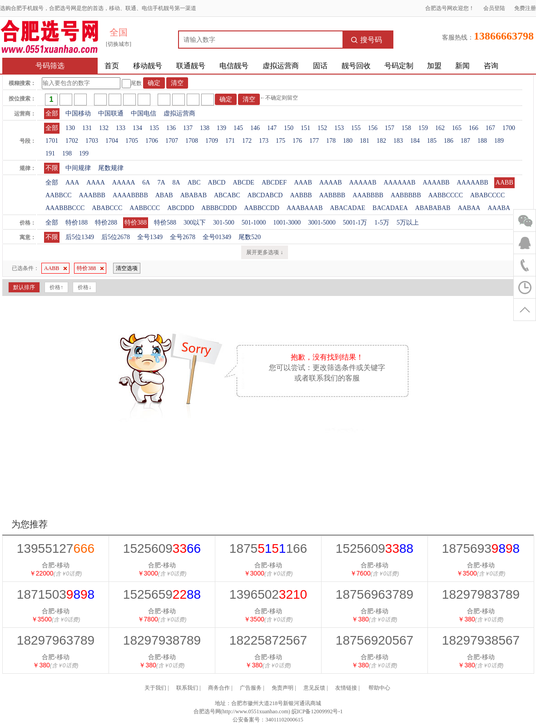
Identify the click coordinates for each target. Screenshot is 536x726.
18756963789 (374, 594)
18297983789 (481, 594)
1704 (111, 140)
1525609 (162, 548)
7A (161, 182)
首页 (111, 66)
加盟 (434, 66)
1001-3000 (287, 222)
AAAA (95, 182)
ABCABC (227, 195)
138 (204, 128)
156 (372, 128)
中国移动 (78, 113)
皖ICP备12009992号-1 (317, 711)
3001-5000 (322, 222)
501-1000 (254, 222)
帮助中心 (379, 688)
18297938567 (481, 640)
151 (305, 128)
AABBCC (58, 195)
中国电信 (143, 113)
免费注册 (525, 8)
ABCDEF (274, 182)
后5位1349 (79, 237)
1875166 (268, 548)
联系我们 (187, 688)
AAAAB (330, 182)
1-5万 (381, 222)
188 (482, 140)
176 (297, 140)
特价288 (106, 222)
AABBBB (332, 195)
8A (176, 182)
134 (137, 128)
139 (221, 128)
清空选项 (127, 268)
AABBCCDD (261, 208)
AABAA (469, 208)
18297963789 (55, 640)
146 (255, 128)
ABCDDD (180, 208)
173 (263, 140)
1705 (131, 140)
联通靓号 (190, 66)
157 (389, 128)
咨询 (491, 66)
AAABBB (92, 195)
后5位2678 (115, 237)
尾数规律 (111, 168)
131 (87, 128)
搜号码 (366, 40)
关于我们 (155, 688)
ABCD (217, 182)
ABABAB (193, 195)
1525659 (162, 594)
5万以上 (408, 222)
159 (423, 128)
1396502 (268, 594)
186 (448, 140)
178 (331, 140)
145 (238, 128)
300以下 (195, 222)
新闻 (462, 66)
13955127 (55, 548)
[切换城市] (118, 44)
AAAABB (435, 182)
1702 (71, 140)
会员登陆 (494, 8)
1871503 (55, 594)
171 (230, 140)
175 (280, 140)
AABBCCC (144, 208)
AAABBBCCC (64, 208)
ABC (194, 182)
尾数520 (249, 237)
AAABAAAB (305, 208)
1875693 (481, 548)
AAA (72, 182)
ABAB (164, 195)
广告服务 (251, 688)
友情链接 (346, 688)
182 (381, 140)
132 (104, 128)
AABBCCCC (445, 195)
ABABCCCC (487, 195)
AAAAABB (472, 182)
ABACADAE (347, 208)
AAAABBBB (130, 195)
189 (499, 140)
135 (154, 128)
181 (364, 140)
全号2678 (182, 237)
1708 (191, 140)
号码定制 (398, 66)
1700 (508, 128)
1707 (171, 140)
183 (398, 140)
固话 (320, 66)
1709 (211, 140)
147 (272, 128)
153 (339, 128)
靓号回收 (356, 66)
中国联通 (111, 113)
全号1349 (150, 237)
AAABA (498, 208)
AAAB (303, 182)
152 (322, 128)
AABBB (301, 195)
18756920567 (374, 640)
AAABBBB (367, 195)
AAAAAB (363, 182)
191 (50, 153)
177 (314, 140)
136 (171, 128)
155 (356, 128)
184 (415, 140)
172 (247, 140)
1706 (151, 140)
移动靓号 (147, 66)
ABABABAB (433, 208)
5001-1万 (355, 222)
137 (188, 128)
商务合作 (219, 688)
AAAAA (123, 182)
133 (120, 128)
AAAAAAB (399, 182)
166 (473, 128)
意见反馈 (314, 688)
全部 (51, 113)
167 (490, 128)
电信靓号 (233, 66)
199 (84, 153)
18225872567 (268, 640)
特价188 (76, 222)
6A (146, 182)
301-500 (223, 222)
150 (288, 128)
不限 (51, 168)
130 (70, 128)
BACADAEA (390, 208)
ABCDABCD (265, 195)
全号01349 (217, 237)
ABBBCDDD (219, 208)
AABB (504, 182)
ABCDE (243, 182)
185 (432, 140)
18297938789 (162, 640)
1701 (51, 140)
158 (406, 128)
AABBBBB (406, 195)
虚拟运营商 (281, 66)
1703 (91, 140)
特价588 (165, 222)
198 (67, 153)
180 (347, 140)
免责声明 (282, 688)
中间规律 (78, 168)
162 (440, 128)
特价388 (135, 222)
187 (465, 140)
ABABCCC (107, 208)
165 (457, 128)
